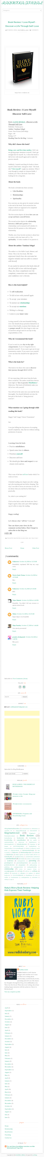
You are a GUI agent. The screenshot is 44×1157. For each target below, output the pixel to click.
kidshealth (37, 852)
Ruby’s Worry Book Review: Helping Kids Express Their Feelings (21, 888)
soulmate (30, 873)
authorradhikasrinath (21, 830)
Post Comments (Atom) (20, 678)
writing (6, 879)
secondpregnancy (9, 871)
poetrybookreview (9, 865)
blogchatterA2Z (12, 832)
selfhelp (34, 871)
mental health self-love (32, 854)
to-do (36, 875)
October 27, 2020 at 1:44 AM (30, 625)
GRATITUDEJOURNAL (18, 846)
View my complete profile (12, 992)
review (20, 869)
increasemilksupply (18, 848)
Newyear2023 (36, 858)
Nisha (14, 614)
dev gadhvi (33, 840)
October (7, 1022)
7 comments (34, 30)
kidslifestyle (9, 854)
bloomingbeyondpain (9, 836)
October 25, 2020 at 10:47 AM (25, 614)
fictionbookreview (22, 844)
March (7, 1092)
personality (34, 863)
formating (32, 844)
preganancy (22, 865)
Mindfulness (33, 383)
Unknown (15, 561)
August (7, 1025)
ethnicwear (21, 842)
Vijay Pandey (16, 625)
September (8, 1010)
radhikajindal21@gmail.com (18, 707)
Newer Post (8, 548)
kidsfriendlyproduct (26, 852)
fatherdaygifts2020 (9, 844)
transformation (14, 877)
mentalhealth (8, 856)
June (6, 1027)
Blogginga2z (32, 833)
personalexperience (22, 863)
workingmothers (25, 877)
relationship (8, 869)
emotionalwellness (8, 842)
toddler (6, 877)
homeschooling (8, 848)
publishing (6, 867)
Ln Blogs (35, 1155)
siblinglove (23, 873)
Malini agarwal (19, 854)
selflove (6, 873)
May (6, 1055)
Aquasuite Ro (8, 830)
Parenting (8, 1135)
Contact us (8, 1138)
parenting (32, 861)
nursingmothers (21, 861)
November (8, 1067)
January (7, 1016)
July (6, 1013)
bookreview (20, 838)
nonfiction (10, 861)
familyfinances (32, 842)
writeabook (34, 877)
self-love (25, 474)
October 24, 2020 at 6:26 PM (30, 600)
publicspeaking (33, 865)
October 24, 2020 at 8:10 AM (27, 589)
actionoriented (25, 828)
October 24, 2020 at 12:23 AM (28, 561)
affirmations (35, 828)
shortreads (14, 873)
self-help (32, 538)
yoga (11, 879)
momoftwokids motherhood (33, 856)
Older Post (35, 548)
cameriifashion (21, 840)
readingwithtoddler (32, 867)
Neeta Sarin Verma (18, 575)
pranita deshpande (18, 637)
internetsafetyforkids (28, 850)
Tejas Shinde (16, 600)
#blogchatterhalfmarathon (11, 828)
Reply (14, 569)
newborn (29, 858)
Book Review (27, 835)
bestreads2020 (33, 830)
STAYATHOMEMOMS (18, 875)
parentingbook (8, 863)
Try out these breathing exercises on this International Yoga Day (21, 1147)
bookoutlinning (8, 838)
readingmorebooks (18, 867)
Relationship (9, 1129)
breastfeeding (8, 840)
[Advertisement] (24, 713)
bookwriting (32, 838)
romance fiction (31, 869)
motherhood (11, 858)
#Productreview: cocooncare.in (22, 804)
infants (27, 848)
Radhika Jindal (12, 30)
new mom (25, 538)
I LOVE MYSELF (18, 122)
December (8, 1019)
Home (22, 548)
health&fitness (32, 846)
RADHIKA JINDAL (22, 3)
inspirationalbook (15, 850)
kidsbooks (15, 852)
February (7, 1033)
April (6, 1008)
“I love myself (15, 169)
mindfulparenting (19, 856)
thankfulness (29, 875)
